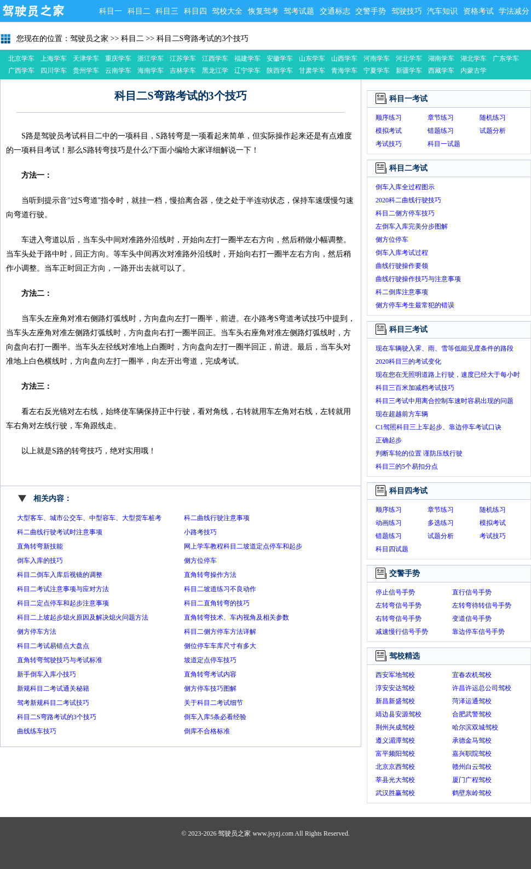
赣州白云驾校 (472, 767)
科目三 (166, 11)
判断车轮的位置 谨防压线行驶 (419, 453)
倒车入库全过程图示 (405, 187)
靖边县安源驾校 (399, 714)
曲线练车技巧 (36, 731)
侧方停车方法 (36, 631)
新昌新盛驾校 (395, 701)
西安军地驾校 (395, 675)
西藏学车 (441, 70)
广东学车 (506, 58)
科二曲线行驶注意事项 (217, 518)
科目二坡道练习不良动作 (220, 589)
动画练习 (389, 523)
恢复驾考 (263, 11)
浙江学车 (150, 58)
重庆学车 (118, 58)
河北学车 (409, 58)
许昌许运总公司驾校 (481, 688)
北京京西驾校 (395, 767)
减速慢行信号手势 (402, 631)
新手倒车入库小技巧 (46, 674)
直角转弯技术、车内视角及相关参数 (236, 617)
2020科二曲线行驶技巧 (408, 200)
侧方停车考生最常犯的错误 (415, 305)
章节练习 (441, 117)
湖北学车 (473, 58)
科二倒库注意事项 (402, 292)
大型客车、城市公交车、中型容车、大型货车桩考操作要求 (89, 519)
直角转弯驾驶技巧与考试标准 (59, 660)
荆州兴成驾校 (395, 727)
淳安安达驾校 (395, 688)
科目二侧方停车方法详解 (220, 631)
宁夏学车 (376, 70)
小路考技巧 (200, 532)
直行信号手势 (472, 592)
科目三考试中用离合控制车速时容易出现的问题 (444, 401)
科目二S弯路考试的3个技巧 (203, 38)
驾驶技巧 (406, 11)
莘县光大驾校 (395, 780)
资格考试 (478, 11)
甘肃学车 (312, 70)
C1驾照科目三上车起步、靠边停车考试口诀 (438, 427)
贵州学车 (86, 70)
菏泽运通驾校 (472, 701)
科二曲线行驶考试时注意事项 (59, 532)
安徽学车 (280, 58)
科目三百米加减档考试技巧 (415, 388)
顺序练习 (389, 117)
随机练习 (493, 117)
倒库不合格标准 (207, 731)
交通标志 (335, 11)
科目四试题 (392, 549)
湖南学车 (441, 58)
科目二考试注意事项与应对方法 (63, 589)
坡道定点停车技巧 (210, 660)
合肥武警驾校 (472, 714)
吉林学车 (183, 70)
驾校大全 (227, 11)
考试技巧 (389, 144)
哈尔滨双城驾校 (475, 727)
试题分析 (493, 131)
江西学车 (215, 58)
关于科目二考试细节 (213, 703)
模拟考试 (389, 131)
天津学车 (86, 58)
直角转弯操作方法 (210, 575)
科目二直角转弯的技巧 (217, 603)
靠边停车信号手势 (478, 631)
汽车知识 (442, 11)
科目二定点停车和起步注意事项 (63, 603)
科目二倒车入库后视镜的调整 (59, 575)
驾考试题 (299, 11)
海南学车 (150, 70)
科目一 (110, 11)
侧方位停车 (200, 560)
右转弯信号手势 (399, 618)
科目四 (195, 11)
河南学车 (376, 58)
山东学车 (312, 58)
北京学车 (21, 58)
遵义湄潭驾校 (395, 740)
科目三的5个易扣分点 (407, 466)
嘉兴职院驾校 (472, 753)
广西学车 (21, 70)
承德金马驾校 (472, 740)
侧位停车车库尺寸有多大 (220, 646)
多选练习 (441, 523)
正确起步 (389, 440)
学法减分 (514, 11)
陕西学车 (280, 70)
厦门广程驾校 (472, 780)
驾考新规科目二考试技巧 (53, 703)
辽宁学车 (247, 70)
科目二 (139, 11)
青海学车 (344, 70)
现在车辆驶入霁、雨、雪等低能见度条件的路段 (444, 348)
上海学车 (54, 58)
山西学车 (344, 58)
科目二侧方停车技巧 (405, 213)
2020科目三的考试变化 (408, 361)
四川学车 (54, 70)
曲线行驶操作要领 (402, 266)
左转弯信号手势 (399, 605)
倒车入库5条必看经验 (215, 717)
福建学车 (247, 58)
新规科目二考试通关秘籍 (53, 688)
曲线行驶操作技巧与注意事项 (418, 279)
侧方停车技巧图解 (210, 688)
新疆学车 (409, 70)
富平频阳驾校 (395, 753)
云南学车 (118, 70)
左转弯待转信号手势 (481, 605)
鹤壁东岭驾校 (472, 793)
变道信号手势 (472, 618)
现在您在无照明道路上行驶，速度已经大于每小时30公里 (448, 376)
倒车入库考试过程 (402, 252)
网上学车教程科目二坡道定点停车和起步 (243, 546)
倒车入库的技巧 (40, 560)
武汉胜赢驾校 (395, 793)
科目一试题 (444, 144)
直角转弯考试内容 (210, 674)
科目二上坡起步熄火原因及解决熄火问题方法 (82, 617)
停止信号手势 (395, 592)
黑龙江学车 (215, 72)
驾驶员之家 (33, 11)
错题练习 (441, 131)
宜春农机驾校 (472, 675)
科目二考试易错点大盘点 (53, 646)
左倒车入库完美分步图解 (412, 226)
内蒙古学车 (473, 72)
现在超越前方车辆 (402, 414)
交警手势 (370, 11)
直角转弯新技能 (40, 546)
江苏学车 (183, 58)
